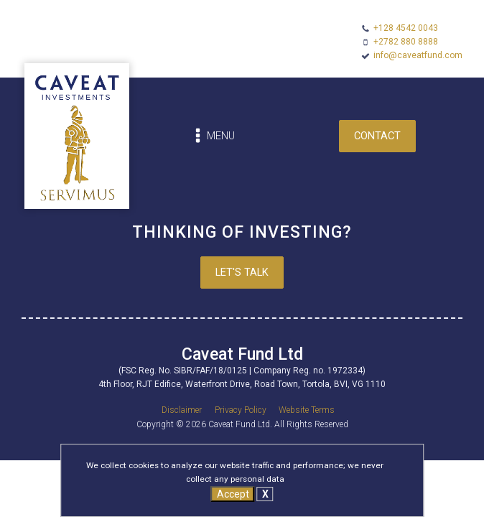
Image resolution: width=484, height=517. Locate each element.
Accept (233, 494)
